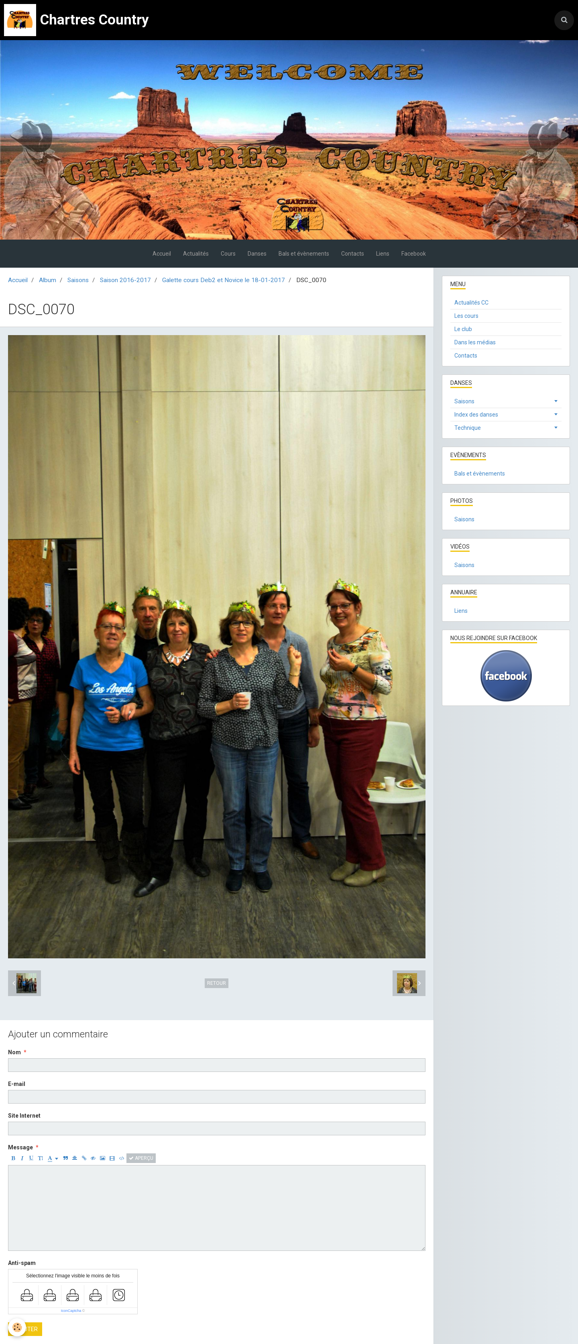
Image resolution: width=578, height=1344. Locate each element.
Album (47, 280)
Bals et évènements (304, 253)
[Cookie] (17, 1327)
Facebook (413, 253)
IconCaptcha (71, 1311)
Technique (467, 428)
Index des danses (476, 414)
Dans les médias (475, 342)
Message (20, 1147)
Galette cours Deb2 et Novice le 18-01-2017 (223, 280)
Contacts (352, 253)
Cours (228, 253)
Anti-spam (22, 1263)
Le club (463, 329)
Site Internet (24, 1115)
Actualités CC (471, 302)
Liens (382, 253)
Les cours (466, 316)
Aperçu (141, 1158)
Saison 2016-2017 (125, 280)
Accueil (162, 253)
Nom (14, 1052)
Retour (216, 983)
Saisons (78, 280)
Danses (257, 253)
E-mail (16, 1084)
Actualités (196, 253)
